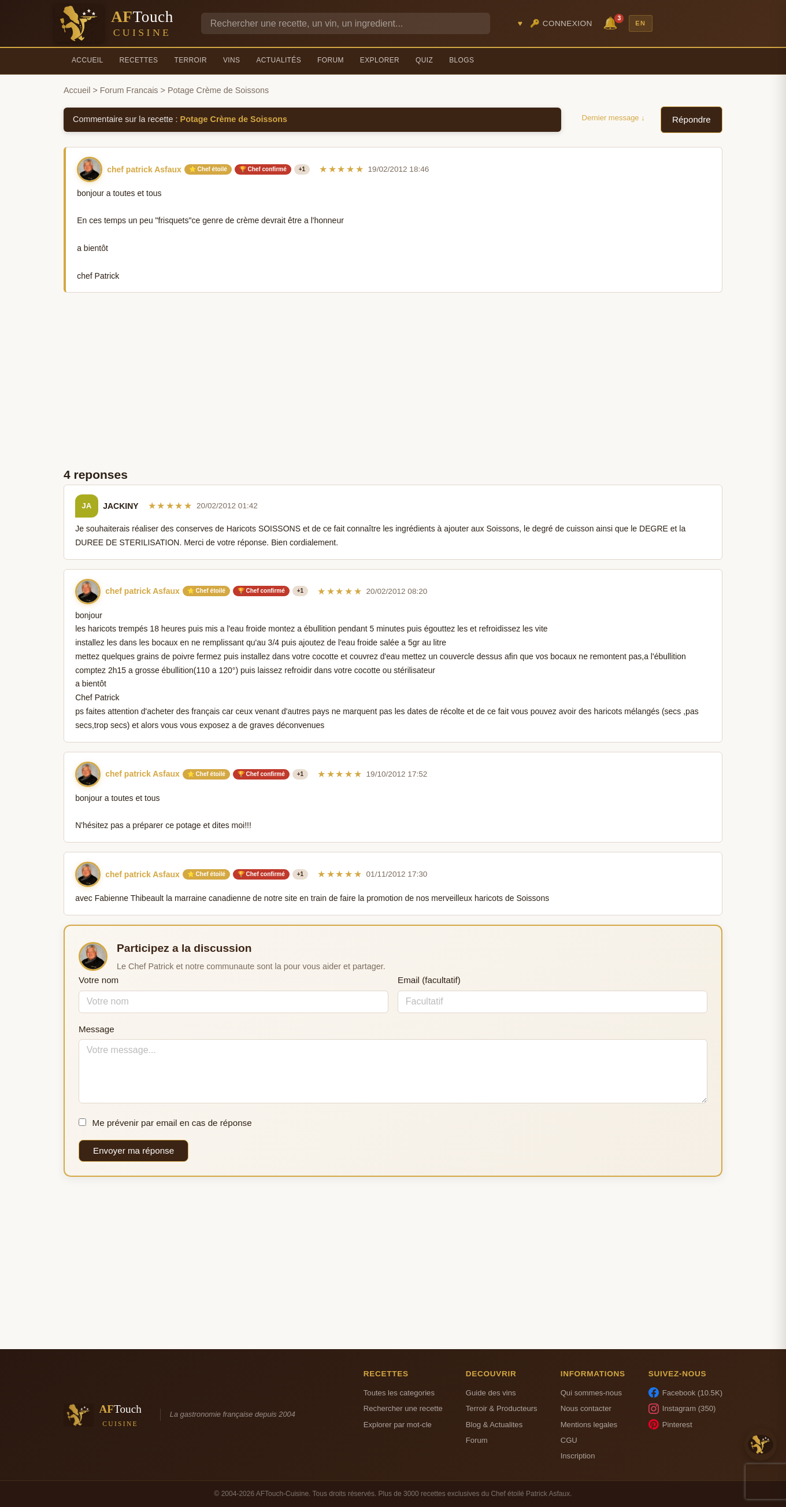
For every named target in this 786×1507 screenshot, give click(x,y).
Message (96, 1029)
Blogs (461, 60)
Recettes (139, 60)
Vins (231, 60)
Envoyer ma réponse (133, 1150)
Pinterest (670, 1424)
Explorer (379, 60)
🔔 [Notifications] (612, 22)
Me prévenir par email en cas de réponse (165, 1123)
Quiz (424, 60)
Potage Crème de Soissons (234, 119)
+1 (302, 169)
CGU (569, 1440)
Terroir (190, 60)
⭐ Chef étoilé (208, 169)
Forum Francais (129, 90)
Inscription (578, 1455)
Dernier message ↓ (613, 117)
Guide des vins (491, 1392)
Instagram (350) (682, 1408)
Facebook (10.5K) (685, 1392)
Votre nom (98, 980)
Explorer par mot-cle (398, 1424)
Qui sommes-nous (591, 1392)
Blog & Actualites (494, 1424)
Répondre (691, 119)
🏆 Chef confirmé (263, 169)
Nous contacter (586, 1408)
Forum (330, 60)
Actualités (278, 60)
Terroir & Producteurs (501, 1408)
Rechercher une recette (403, 1408)
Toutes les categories (399, 1392)
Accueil (87, 60)
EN (640, 23)
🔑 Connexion (561, 23)
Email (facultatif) (429, 980)
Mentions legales (589, 1424)
